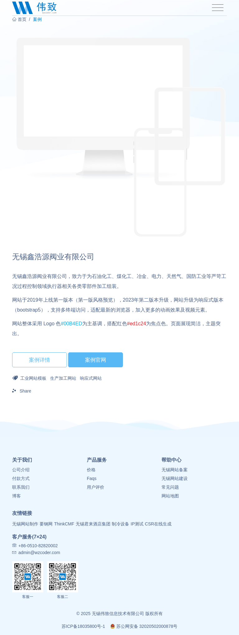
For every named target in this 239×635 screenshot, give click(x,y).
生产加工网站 (63, 378)
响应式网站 (91, 378)
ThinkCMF (64, 523)
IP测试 (137, 523)
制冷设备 (120, 523)
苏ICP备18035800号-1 (83, 626)
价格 (91, 469)
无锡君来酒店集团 (93, 523)
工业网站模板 (33, 378)
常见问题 (170, 487)
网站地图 (170, 495)
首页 (22, 19)
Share (21, 390)
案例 (37, 19)
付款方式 (21, 478)
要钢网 (46, 523)
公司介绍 (21, 469)
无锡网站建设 (175, 478)
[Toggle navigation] (218, 8)
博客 (16, 495)
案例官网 (95, 360)
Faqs (91, 478)
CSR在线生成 (158, 523)
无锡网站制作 (25, 523)
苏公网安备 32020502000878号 (144, 626)
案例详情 (39, 360)
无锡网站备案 (175, 469)
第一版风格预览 (95, 300)
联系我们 (21, 487)
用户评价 (95, 487)
